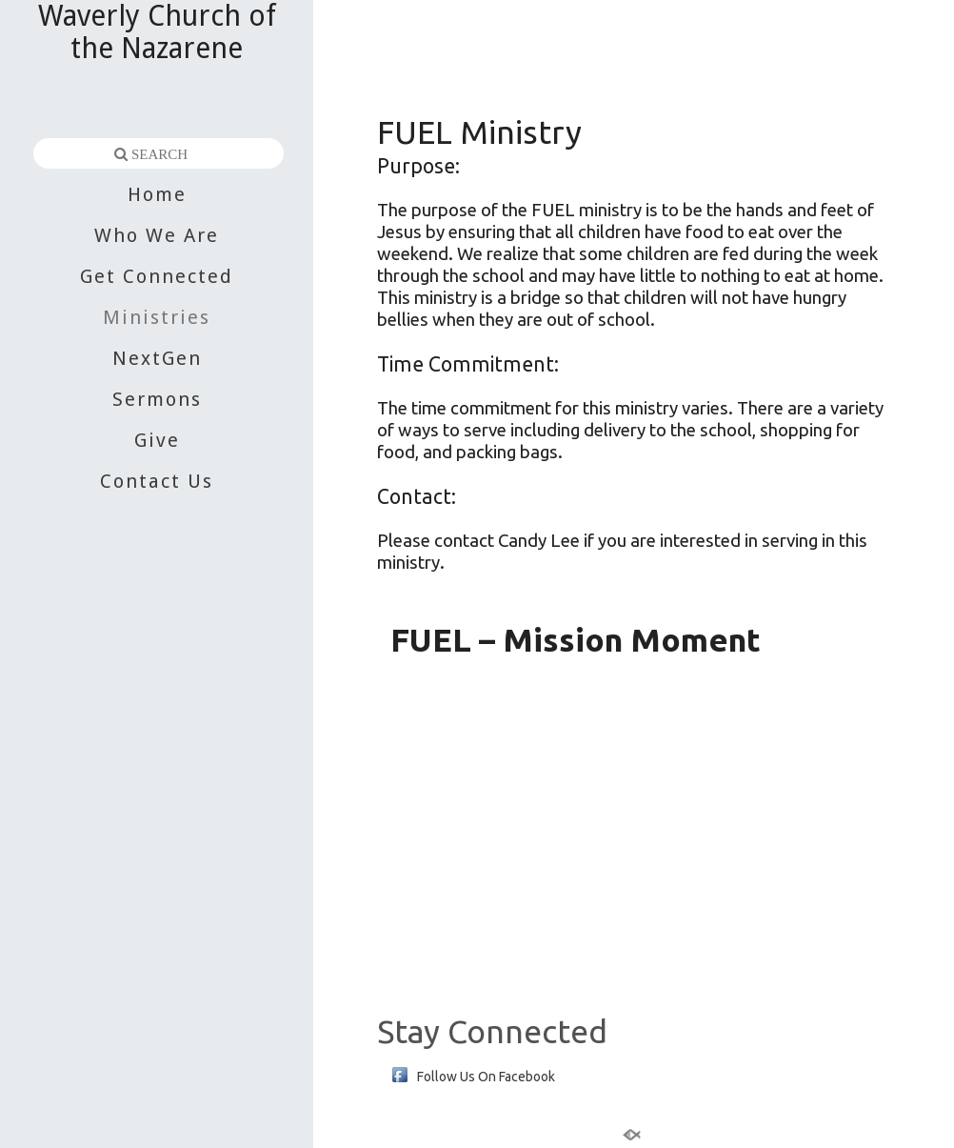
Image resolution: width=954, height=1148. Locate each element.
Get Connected (156, 276)
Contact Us (156, 481)
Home (157, 194)
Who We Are (156, 235)
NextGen (157, 358)
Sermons (157, 399)
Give (157, 440)
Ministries (156, 317)
